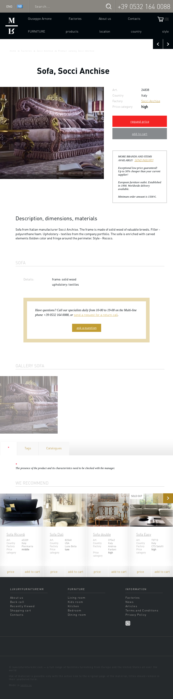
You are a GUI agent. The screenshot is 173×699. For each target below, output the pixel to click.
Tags (28, 448)
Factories (75, 18)
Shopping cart (20, 610)
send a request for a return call (96, 315)
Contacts (134, 18)
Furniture (36, 31)
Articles (131, 606)
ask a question (87, 328)
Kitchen (73, 606)
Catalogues (54, 448)
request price (139, 121)
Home (13, 50)
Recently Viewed (22, 606)
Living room (77, 597)
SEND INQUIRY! (143, 160)
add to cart (139, 134)
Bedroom (75, 610)
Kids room (75, 602)
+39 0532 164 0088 (144, 6)
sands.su (26, 685)
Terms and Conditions (141, 610)
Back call (17, 602)
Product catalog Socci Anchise (76, 50)
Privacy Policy (135, 614)
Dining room (77, 614)
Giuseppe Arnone (40, 18)
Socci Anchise (45, 50)
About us (105, 18)
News (129, 602)
